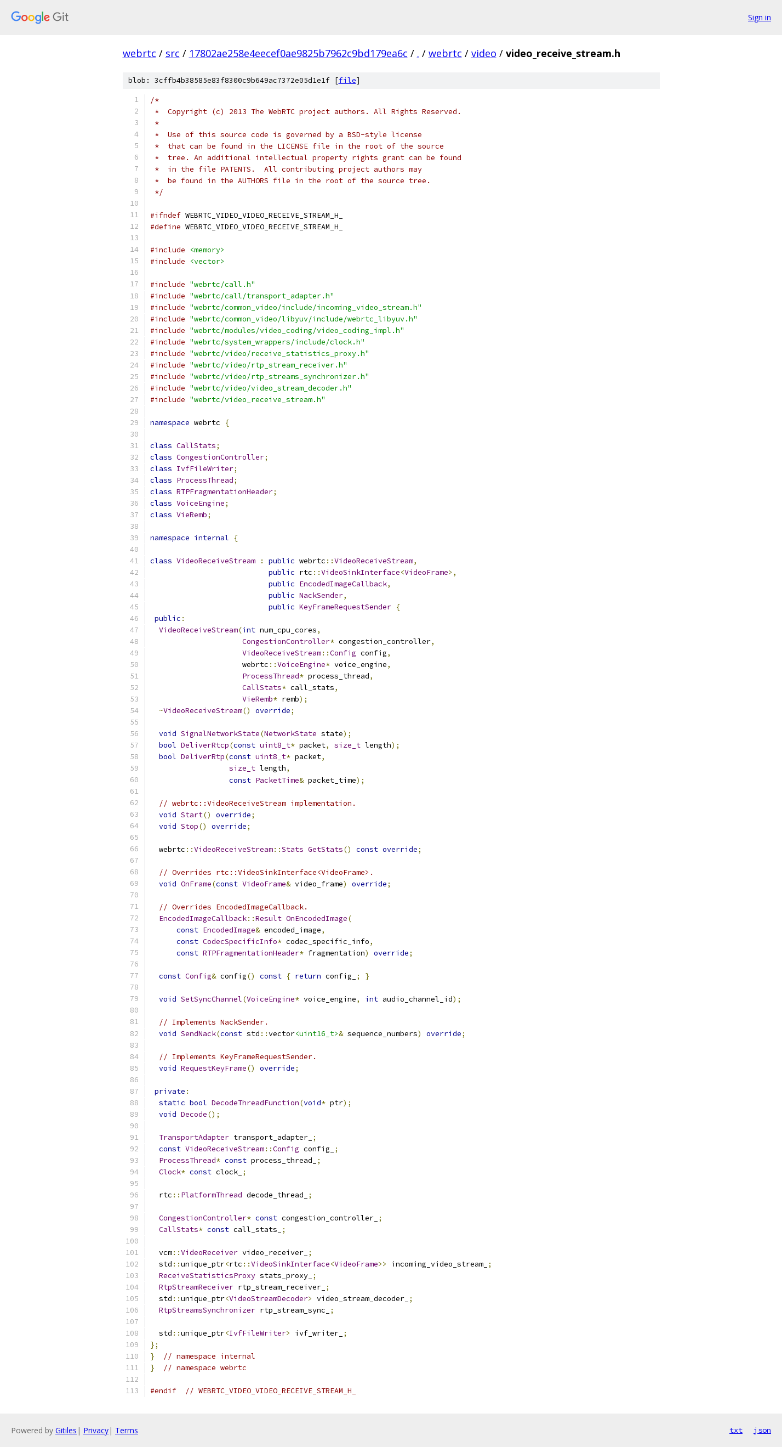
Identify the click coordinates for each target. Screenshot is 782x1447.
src (172, 53)
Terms (126, 1430)
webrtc (139, 53)
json (762, 1430)
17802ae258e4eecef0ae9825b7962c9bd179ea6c (298, 53)
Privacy (96, 1430)
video (483, 53)
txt (736, 1430)
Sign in (759, 17)
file (347, 80)
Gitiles (66, 1430)
